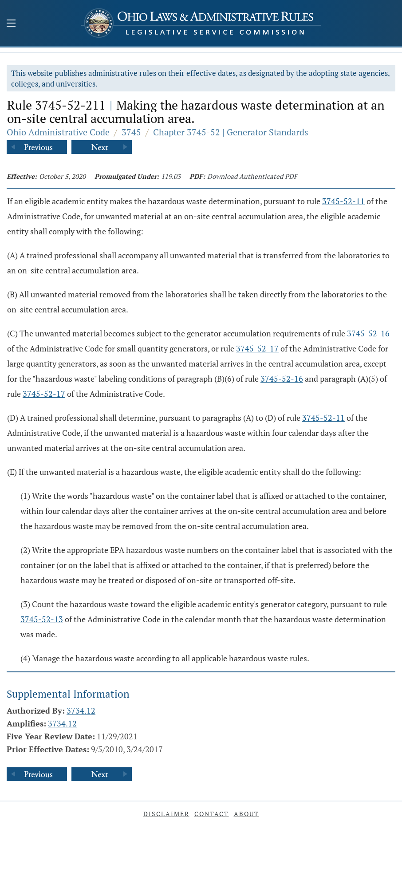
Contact (211, 813)
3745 (131, 132)
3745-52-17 (257, 348)
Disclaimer (166, 813)
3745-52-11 (343, 201)
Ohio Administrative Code (58, 132)
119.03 (171, 176)
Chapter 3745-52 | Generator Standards (230, 132)
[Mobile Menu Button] (11, 24)
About (246, 813)
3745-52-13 (41, 619)
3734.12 (81, 710)
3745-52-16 (368, 333)
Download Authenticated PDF (252, 176)
